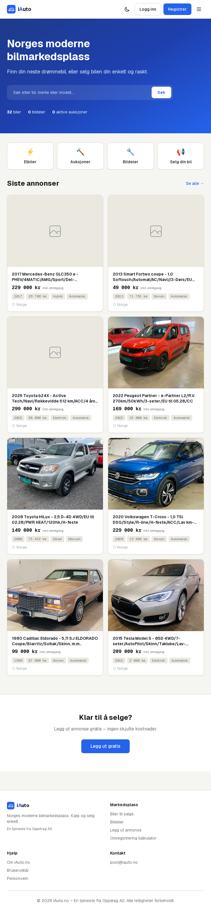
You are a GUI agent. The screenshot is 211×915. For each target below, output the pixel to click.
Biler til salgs (122, 814)
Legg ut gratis (105, 746)
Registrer (177, 9)
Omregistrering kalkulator (133, 838)
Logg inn (148, 9)
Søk (161, 92)
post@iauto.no (124, 862)
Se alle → (195, 183)
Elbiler (30, 155)
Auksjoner (80, 155)
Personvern (17, 878)
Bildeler (130, 155)
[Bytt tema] (127, 9)
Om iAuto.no (18, 862)
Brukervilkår (18, 870)
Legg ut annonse (126, 830)
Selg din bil (181, 155)
